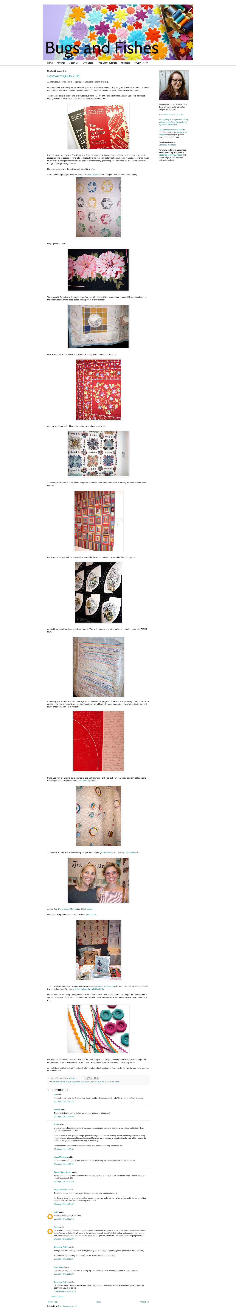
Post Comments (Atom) (67, 1306)
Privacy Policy (141, 63)
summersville (115, 1082)
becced (57, 1110)
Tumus (57, 1125)
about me (167, 115)
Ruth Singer (87, 909)
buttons (56, 1082)
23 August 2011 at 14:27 (64, 1204)
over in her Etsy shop (106, 986)
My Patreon (88, 63)
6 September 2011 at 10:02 (65, 1291)
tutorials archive (176, 130)
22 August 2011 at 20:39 (64, 1181)
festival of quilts (65, 1082)
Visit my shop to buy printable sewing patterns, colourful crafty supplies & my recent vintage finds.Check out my (174, 125)
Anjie (56, 1227)
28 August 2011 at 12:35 (64, 1259)
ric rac (107, 1082)
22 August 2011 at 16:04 (64, 1164)
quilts (102, 1082)
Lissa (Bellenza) (61, 1157)
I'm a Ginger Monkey (68, 909)
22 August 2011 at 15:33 (64, 1117)
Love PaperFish (131, 852)
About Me (74, 63)
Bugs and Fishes (61, 1190)
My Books (125, 63)
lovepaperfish (85, 1082)
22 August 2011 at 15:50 (64, 1149)
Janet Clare (91, 914)
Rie (55, 1095)
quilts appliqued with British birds (89, 989)
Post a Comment (57, 1297)
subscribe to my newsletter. (170, 155)
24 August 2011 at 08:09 (64, 1239)
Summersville (92, 174)
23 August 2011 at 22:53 (64, 1219)
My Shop (61, 63)
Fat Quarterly (84, 780)
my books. (179, 115)
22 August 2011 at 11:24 (64, 1102)
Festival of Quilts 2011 (63, 76)
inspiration (76, 1082)
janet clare (58, 1267)
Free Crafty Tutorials (107, 63)
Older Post (144, 1302)
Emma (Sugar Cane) (62, 1172)
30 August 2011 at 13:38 (64, 1274)
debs (56, 1212)
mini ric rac (95, 1082)
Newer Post (52, 1302)
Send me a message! (167, 145)
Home (50, 63)
